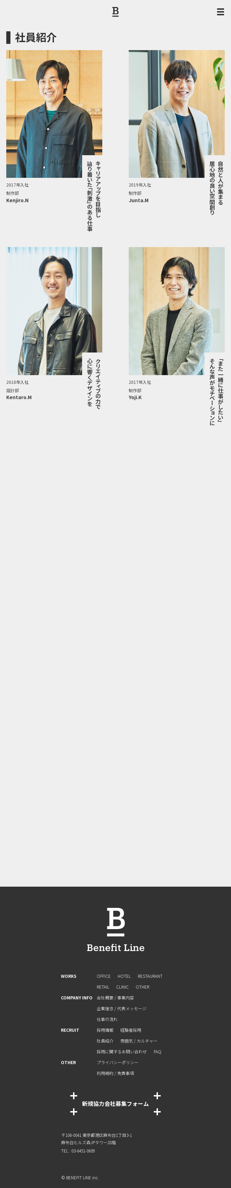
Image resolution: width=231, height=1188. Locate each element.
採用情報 (105, 1030)
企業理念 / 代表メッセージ (121, 1008)
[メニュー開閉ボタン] (220, 12)
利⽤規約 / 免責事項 (115, 1073)
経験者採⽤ (130, 1030)
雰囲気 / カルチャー (139, 1041)
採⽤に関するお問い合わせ (122, 1051)
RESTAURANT (150, 976)
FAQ (157, 1051)
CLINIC (122, 987)
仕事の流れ (107, 1019)
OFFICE (104, 976)
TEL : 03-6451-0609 (78, 1151)
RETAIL (103, 987)
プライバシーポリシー (117, 1062)
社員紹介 (105, 1041)
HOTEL (124, 976)
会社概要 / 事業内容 (115, 997)
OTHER (142, 987)
